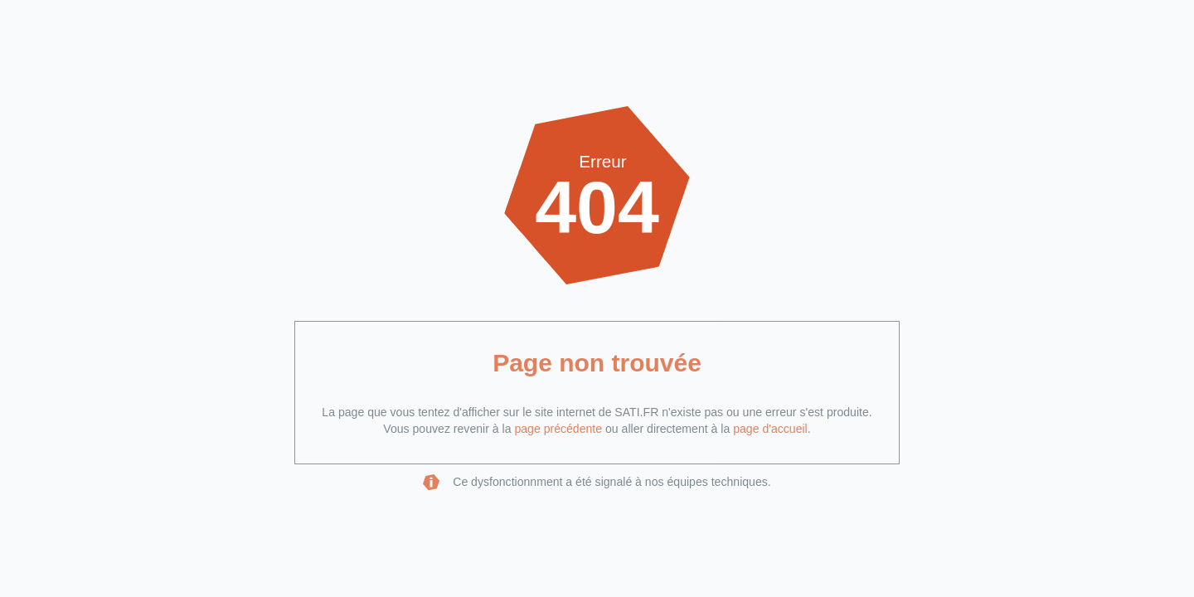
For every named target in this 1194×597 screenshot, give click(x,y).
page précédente (558, 428)
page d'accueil (770, 428)
